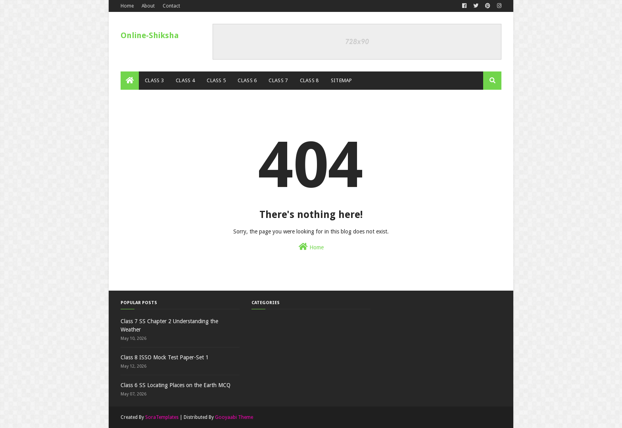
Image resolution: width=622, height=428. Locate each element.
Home (127, 6)
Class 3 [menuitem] (154, 80)
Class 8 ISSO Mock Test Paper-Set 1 (165, 357)
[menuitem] (130, 80)
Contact (171, 6)
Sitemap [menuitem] (341, 80)
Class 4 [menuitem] (185, 80)
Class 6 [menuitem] (247, 80)
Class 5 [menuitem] (216, 80)
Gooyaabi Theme (234, 417)
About (148, 6)
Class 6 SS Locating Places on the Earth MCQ (175, 385)
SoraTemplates (162, 417)
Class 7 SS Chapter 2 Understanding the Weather (169, 325)
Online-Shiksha (150, 35)
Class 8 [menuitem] (309, 80)
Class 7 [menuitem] (278, 80)
